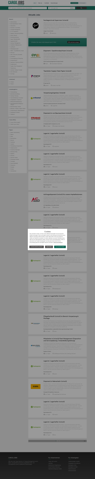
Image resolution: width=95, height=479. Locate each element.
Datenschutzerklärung (57, 242)
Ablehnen (49, 246)
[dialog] (47, 239)
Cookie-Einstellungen (36, 246)
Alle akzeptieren (60, 246)
